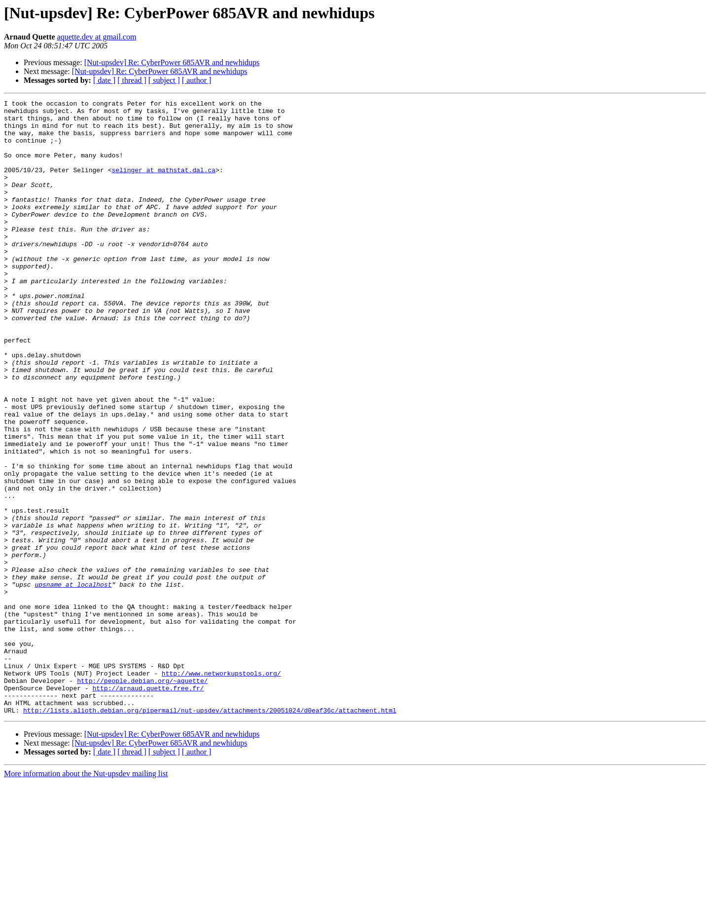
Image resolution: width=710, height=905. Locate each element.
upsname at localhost (73, 682)
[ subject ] (164, 80)
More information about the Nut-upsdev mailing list (86, 896)
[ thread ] (131, 80)
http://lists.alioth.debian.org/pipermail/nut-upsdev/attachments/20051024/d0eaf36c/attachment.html (209, 833)
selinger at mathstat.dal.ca (163, 184)
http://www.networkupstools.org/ (221, 788)
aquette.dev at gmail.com (97, 37)
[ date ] (104, 80)
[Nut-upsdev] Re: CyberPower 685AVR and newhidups (172, 62)
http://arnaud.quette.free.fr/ (148, 806)
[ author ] (197, 80)
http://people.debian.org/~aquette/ (142, 797)
